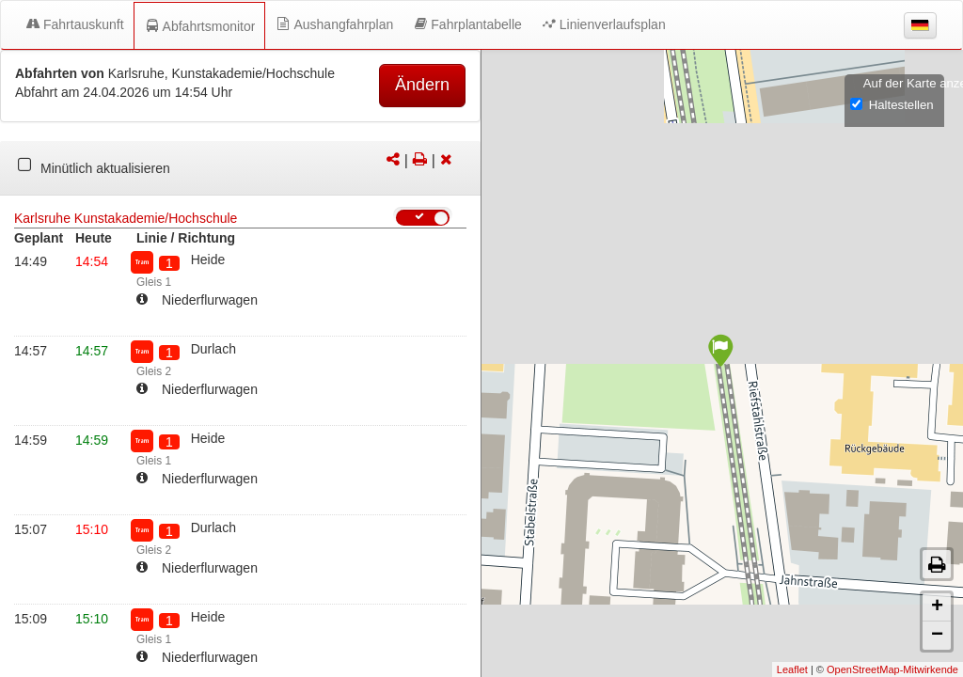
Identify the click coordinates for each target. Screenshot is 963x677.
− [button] (937, 636)
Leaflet (792, 669)
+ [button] (937, 607)
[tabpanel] (240, 168)
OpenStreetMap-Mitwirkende (892, 669)
